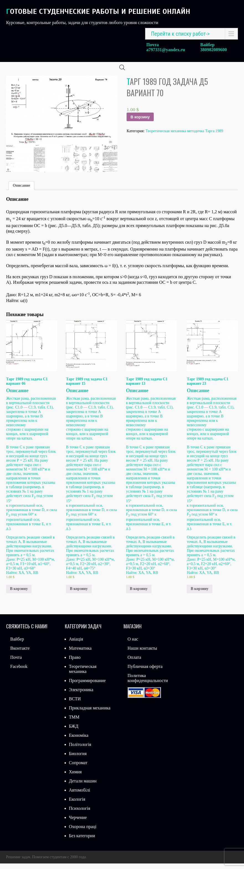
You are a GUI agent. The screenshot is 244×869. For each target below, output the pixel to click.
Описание (21, 191)
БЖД (73, 731)
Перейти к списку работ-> (180, 33)
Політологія (80, 750)
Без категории (82, 841)
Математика (80, 653)
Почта (16, 662)
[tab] (21, 191)
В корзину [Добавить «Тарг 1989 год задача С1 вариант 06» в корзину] (19, 594)
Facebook (18, 672)
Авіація (76, 644)
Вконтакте (20, 653)
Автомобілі (79, 795)
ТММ (74, 722)
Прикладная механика (90, 713)
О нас (133, 644)
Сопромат (78, 768)
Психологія (79, 813)
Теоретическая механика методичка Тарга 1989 (184, 136)
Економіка (78, 740)
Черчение (78, 823)
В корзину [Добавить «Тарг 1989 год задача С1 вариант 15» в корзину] (79, 594)
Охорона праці (82, 832)
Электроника (81, 695)
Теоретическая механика (83, 674)
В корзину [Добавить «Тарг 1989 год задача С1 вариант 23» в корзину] (199, 594)
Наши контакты (142, 653)
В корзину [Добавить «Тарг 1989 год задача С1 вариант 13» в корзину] (139, 594)
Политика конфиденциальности (148, 683)
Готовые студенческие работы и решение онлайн (98, 11)
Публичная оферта (145, 672)
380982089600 (213, 49)
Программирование (87, 686)
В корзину (140, 122)
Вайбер (17, 644)
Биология (78, 759)
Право (75, 662)
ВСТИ (75, 704)
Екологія (77, 804)
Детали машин (83, 786)
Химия (75, 777)
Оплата (134, 662)
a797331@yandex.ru (165, 49)
